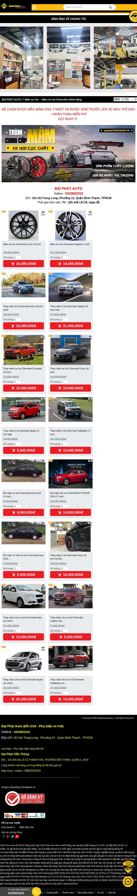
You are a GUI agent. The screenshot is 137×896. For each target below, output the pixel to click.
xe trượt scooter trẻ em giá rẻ (87, 848)
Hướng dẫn (52, 892)
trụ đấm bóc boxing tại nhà (50, 869)
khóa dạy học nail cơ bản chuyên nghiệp (87, 852)
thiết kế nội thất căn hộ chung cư (99, 862)
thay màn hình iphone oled (66, 866)
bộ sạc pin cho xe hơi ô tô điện (54, 855)
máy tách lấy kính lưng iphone (36, 883)
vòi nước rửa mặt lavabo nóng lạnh (33, 862)
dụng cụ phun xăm (118, 852)
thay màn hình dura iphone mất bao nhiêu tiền (28, 866)
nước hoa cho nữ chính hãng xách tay (19, 845)
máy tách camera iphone (65, 883)
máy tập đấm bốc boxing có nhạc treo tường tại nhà (91, 869)
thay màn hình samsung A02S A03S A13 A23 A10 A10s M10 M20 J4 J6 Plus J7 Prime (72, 873)
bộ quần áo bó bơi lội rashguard (19, 869)
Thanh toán (68, 892)
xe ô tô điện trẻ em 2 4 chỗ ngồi (54, 848)
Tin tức (100, 892)
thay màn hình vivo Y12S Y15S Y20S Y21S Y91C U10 (94, 876)
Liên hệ (111, 892)
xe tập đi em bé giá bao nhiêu (22, 848)
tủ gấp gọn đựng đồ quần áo (66, 862)
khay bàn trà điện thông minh (24, 852)
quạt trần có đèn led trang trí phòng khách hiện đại (80, 859)
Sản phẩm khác (85, 892)
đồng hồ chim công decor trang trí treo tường (30, 859)
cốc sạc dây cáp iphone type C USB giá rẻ (56, 880)
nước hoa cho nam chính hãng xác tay (60, 845)
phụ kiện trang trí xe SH (92, 845)
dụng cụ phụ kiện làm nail (52, 852)
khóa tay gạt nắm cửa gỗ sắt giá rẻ (88, 855)
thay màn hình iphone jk (93, 866)
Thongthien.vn (28, 787)
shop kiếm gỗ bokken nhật (23, 855)
